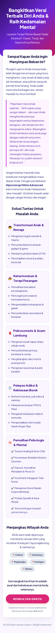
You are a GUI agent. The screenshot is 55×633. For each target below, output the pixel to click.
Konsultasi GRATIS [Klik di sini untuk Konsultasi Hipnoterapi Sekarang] (27, 599)
